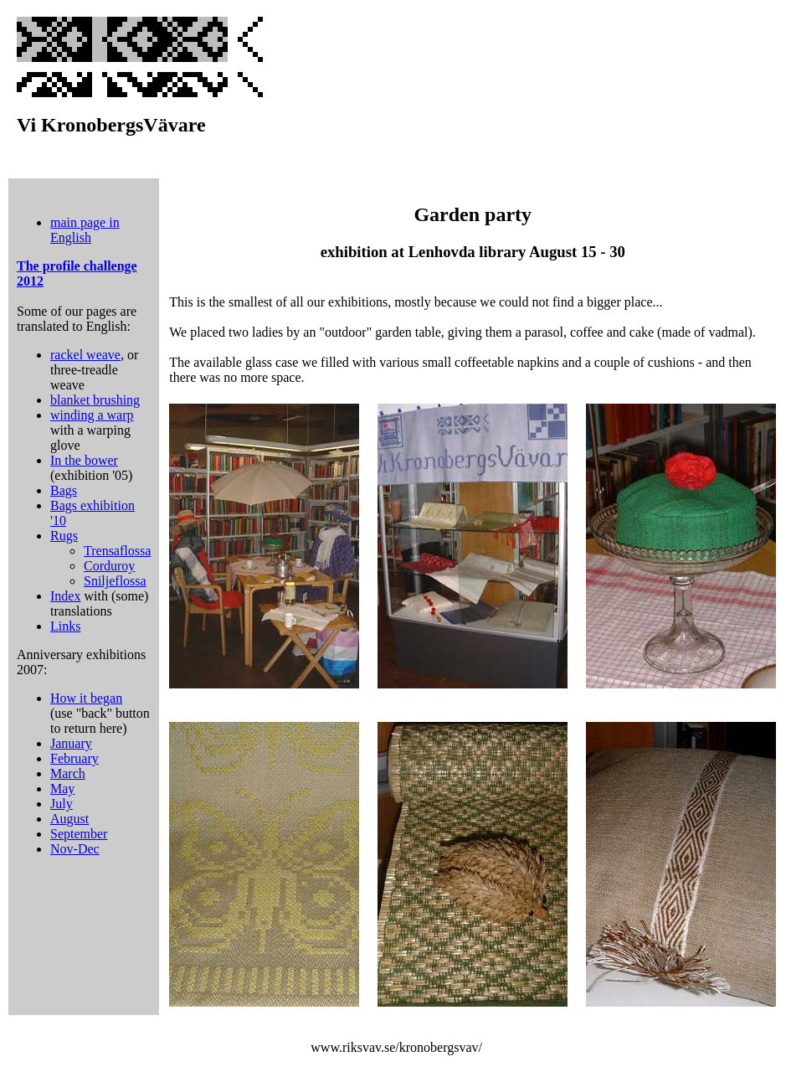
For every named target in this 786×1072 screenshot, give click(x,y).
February (74, 758)
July (61, 803)
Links (65, 626)
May (62, 788)
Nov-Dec (75, 849)
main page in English (85, 230)
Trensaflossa (117, 551)
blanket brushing (95, 400)
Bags (63, 490)
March (67, 773)
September (78, 834)
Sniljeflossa (115, 581)
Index (65, 596)
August (69, 819)
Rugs (64, 535)
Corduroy (109, 566)
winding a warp (92, 415)
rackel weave (85, 355)
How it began (86, 698)
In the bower (84, 460)
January (71, 743)
